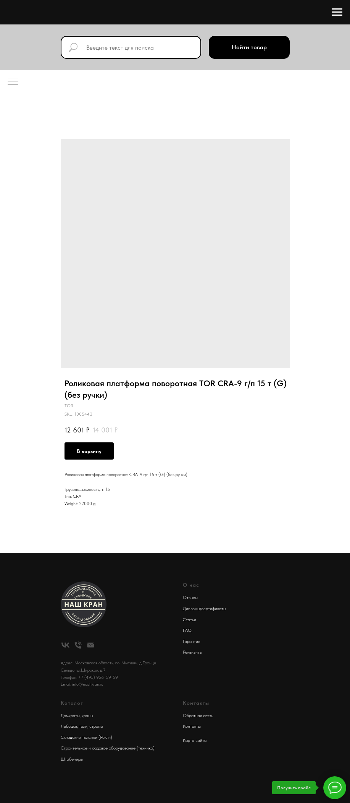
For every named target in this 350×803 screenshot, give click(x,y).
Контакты (192, 726)
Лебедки (69, 726)
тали (83, 726)
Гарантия (191, 641)
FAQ (187, 630)
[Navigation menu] (337, 12)
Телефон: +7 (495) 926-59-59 (89, 677)
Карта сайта (194, 740)
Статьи (189, 619)
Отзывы (190, 597)
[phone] (78, 645)
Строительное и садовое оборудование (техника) (108, 748)
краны (87, 715)
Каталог (72, 703)
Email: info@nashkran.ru (82, 684)
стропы (96, 726)
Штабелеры (72, 759)
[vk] (65, 645)
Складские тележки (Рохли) (86, 737)
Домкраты (70, 715)
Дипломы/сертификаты (204, 608)
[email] (90, 645)
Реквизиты (192, 652)
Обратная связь (198, 715)
